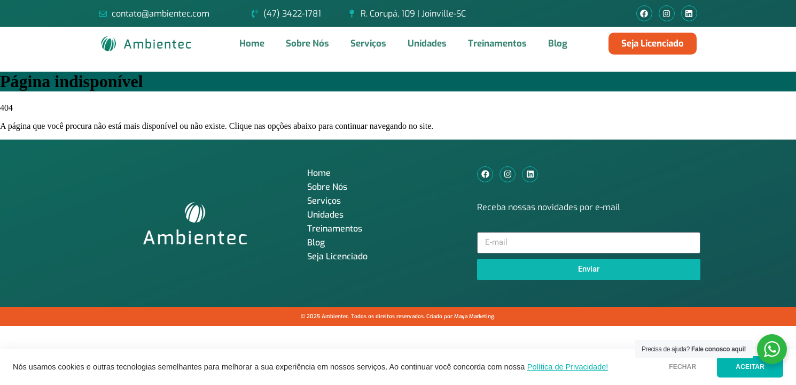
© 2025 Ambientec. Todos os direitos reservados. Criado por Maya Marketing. (398, 316)
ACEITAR (750, 367)
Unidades (427, 43)
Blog (557, 43)
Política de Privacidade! (567, 367)
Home (251, 43)
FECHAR (682, 367)
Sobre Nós (307, 43)
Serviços (368, 43)
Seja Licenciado (337, 256)
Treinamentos (497, 43)
